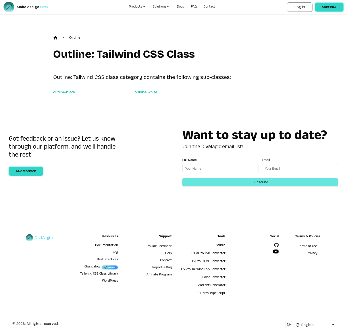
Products (137, 7)
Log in (299, 7)
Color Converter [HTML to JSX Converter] (213, 277)
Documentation (106, 245)
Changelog (92, 267)
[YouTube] (276, 251)
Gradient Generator (211, 285)
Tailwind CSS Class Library (99, 274)
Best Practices (107, 260)
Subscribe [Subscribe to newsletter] (260, 182)
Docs (180, 7)
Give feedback (26, 171)
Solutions (161, 7)
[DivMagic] (30, 7)
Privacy (312, 253)
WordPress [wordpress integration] (110, 281)
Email (266, 160)
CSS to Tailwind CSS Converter (203, 269)
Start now (329, 7)
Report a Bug (162, 268)
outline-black (64, 92)
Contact (209, 7)
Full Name (189, 160)
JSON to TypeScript (211, 293)
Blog (115, 252)
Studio (220, 245)
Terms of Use (308, 246)
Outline (74, 37)
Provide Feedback (159, 246)
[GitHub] (276, 245)
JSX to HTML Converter (208, 261)
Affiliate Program (159, 275)
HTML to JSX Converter (208, 253)
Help (168, 253)
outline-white (146, 92)
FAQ (194, 7)
